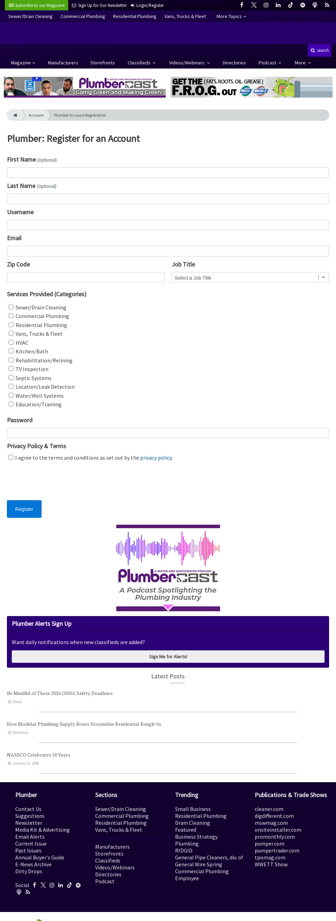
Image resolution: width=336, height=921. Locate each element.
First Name (32, 159)
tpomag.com (270, 857)
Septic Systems (30, 377)
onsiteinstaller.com (278, 829)
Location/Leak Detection (42, 386)
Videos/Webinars (187, 63)
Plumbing (187, 843)
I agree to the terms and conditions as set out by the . (90, 457)
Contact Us (28, 808)
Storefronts (102, 63)
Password (20, 420)
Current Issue (31, 843)
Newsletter (28, 822)
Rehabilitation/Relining (41, 360)
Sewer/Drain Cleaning (30, 16)
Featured (185, 829)
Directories (234, 63)
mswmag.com (271, 822)
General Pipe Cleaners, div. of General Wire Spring (209, 861)
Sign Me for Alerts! (168, 656)
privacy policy (156, 457)
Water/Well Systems (36, 395)
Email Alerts (30, 836)
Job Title (183, 264)
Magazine (21, 63)
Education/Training (35, 404)
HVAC (18, 342)
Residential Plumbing (134, 16)
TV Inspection (28, 368)
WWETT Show (271, 864)
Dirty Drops (28, 871)
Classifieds (140, 63)
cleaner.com (269, 808)
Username (20, 212)
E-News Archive (33, 864)
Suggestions (30, 815)
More (301, 63)
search (319, 50)
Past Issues (28, 850)
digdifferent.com (274, 815)
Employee (187, 878)
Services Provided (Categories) (47, 294)
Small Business (193, 808)
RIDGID (183, 850)
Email (14, 238)
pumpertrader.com (277, 850)
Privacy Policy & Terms (36, 446)
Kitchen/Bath (28, 351)
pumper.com (269, 843)
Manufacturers (63, 63)
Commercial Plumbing (83, 16)
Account (36, 115)
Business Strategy (196, 836)
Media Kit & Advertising (42, 829)
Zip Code (18, 264)
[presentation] (59, 484)
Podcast (268, 63)
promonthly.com (275, 836)
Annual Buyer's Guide (39, 857)
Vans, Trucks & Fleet (185, 16)
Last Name (31, 186)
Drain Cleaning (192, 822)
